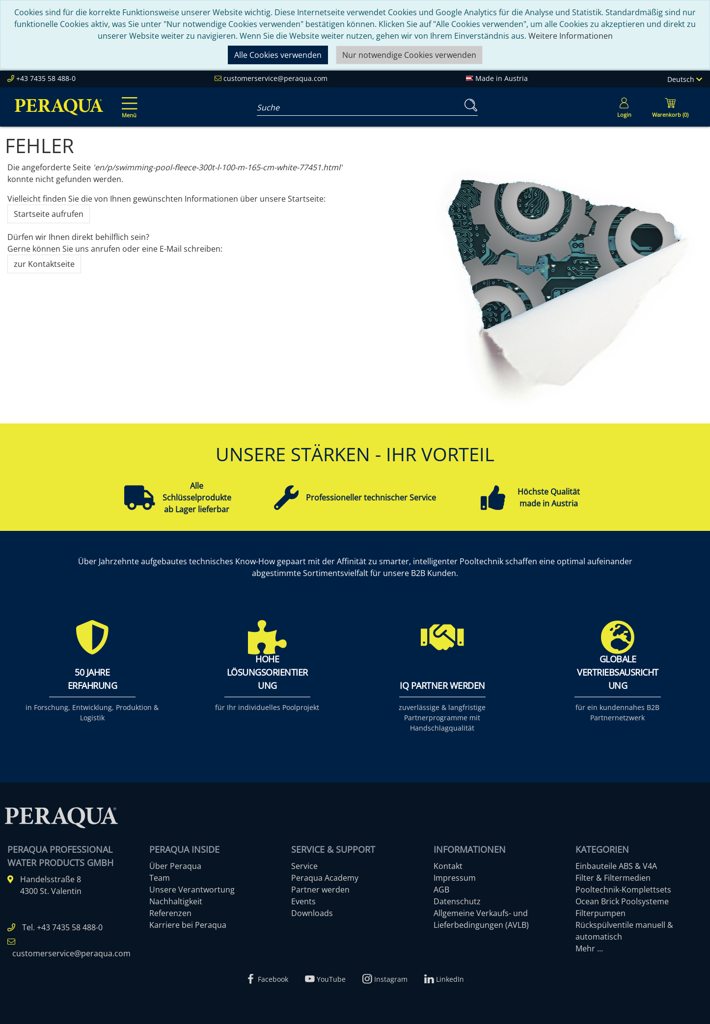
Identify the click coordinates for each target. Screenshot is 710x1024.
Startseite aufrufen (48, 214)
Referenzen (170, 913)
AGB (441, 889)
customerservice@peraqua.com (275, 78)
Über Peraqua (175, 866)
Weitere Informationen (570, 35)
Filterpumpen (600, 913)
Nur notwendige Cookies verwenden (409, 55)
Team (159, 877)
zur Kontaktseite (44, 264)
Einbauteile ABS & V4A (616, 866)
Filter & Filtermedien (613, 877)
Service (304, 866)
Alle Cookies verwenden (278, 55)
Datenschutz (457, 901)
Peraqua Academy (324, 877)
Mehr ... (589, 948)
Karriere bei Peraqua (187, 924)
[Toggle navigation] (127, 100)
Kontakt (448, 866)
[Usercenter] (624, 107)
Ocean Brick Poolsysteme (622, 901)
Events (303, 901)
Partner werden (320, 889)
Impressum (455, 877)
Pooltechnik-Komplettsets (623, 889)
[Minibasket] (670, 107)
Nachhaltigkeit (175, 901)
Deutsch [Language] (684, 79)
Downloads (312, 913)
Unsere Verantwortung (192, 889)
